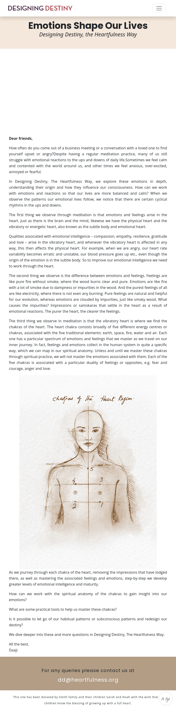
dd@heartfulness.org (88, 679)
